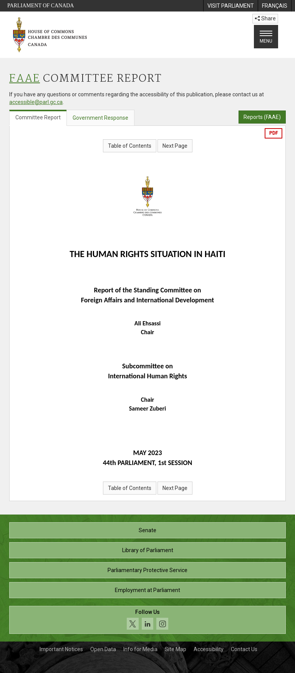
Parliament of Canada (40, 5)
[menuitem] (230, 6)
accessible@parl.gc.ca (36, 102)
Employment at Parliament (147, 590)
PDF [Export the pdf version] (273, 133)
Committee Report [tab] (38, 117)
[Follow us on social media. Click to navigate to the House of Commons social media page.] (147, 620)
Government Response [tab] (100, 118)
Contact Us (244, 649)
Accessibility (209, 649)
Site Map (175, 649)
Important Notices (61, 649)
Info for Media (140, 649)
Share (265, 18)
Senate (147, 530)
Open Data (103, 649)
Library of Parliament (147, 550)
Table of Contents (129, 146)
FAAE (24, 78)
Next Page (174, 146)
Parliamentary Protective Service (147, 570)
